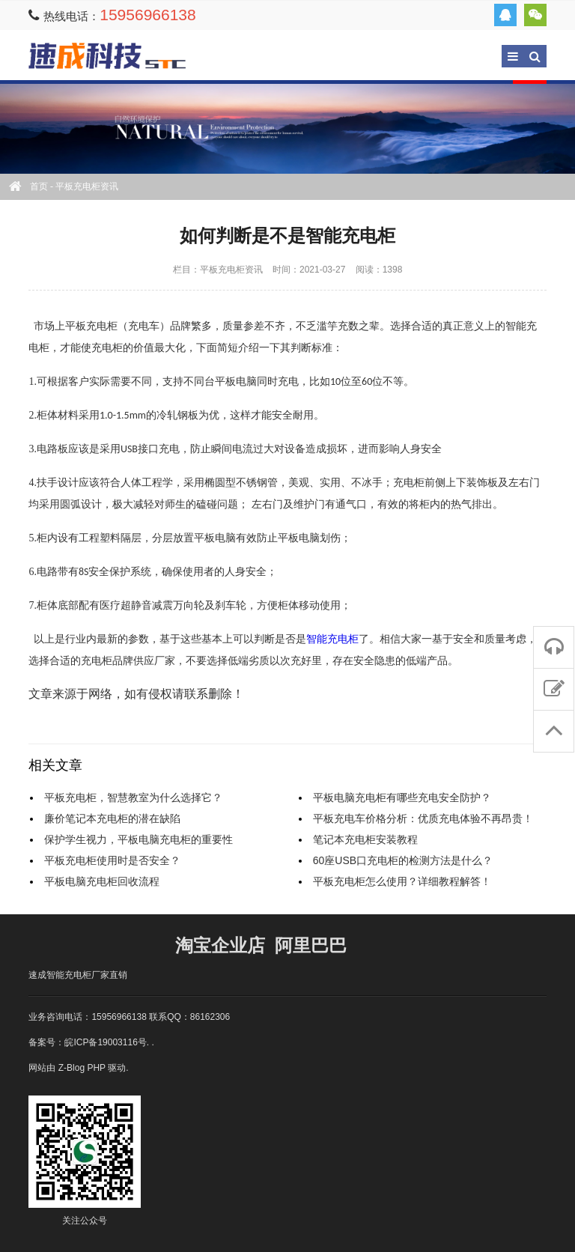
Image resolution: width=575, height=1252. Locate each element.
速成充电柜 (107, 56)
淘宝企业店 (220, 945)
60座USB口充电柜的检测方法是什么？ (403, 860)
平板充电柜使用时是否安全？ (112, 860)
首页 (39, 186)
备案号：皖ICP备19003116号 (87, 1042)
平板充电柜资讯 (86, 186)
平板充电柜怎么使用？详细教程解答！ (402, 881)
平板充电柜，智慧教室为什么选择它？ (133, 797)
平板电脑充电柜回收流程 (101, 881)
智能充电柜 (332, 639)
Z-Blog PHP (82, 1068)
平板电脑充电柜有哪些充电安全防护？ (402, 797)
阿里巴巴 (311, 945)
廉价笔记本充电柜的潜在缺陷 (112, 818)
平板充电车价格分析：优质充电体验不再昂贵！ (423, 818)
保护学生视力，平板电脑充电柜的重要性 (138, 839)
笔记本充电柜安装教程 (365, 839)
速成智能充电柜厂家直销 (77, 975)
